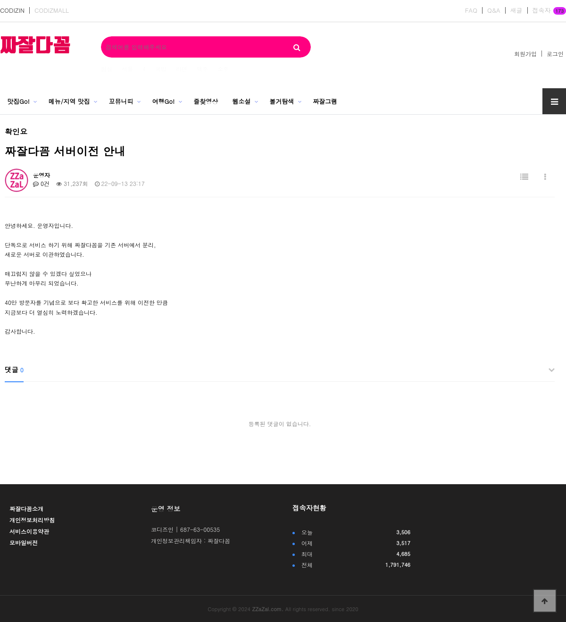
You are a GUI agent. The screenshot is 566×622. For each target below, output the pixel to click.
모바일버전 (23, 542)
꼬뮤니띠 (121, 101)
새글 (516, 10)
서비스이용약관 (29, 531)
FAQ (471, 10)
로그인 (555, 54)
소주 (223, 69)
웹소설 (241, 101)
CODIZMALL (51, 10)
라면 (181, 69)
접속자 (549, 11)
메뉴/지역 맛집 (69, 101)
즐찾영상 (205, 101)
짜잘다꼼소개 (26, 508)
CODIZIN (12, 10)
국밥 (160, 69)
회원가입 (525, 54)
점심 (106, 69)
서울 (127, 69)
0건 (41, 183)
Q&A (493, 10)
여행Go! (163, 101)
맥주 (202, 69)
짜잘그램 (325, 101)
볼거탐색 (281, 101)
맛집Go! (18, 101)
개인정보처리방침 (32, 520)
